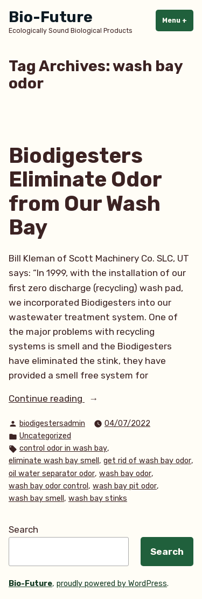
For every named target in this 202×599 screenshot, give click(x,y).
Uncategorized (45, 435)
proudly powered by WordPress (112, 583)
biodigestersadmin (52, 423)
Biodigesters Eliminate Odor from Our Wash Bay (85, 191)
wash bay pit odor (125, 486)
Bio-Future (51, 17)
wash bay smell (36, 498)
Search (23, 529)
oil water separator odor (52, 473)
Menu (177, 20)
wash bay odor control (48, 486)
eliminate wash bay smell (54, 460)
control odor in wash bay (63, 448)
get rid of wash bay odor (147, 460)
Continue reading (75, 398)
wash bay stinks (97, 498)
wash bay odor (125, 473)
